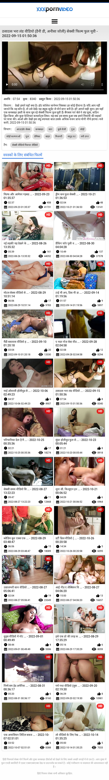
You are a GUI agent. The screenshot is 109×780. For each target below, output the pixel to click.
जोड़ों (82, 129)
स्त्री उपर (85, 136)
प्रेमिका (37, 136)
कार (50, 129)
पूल (27, 136)
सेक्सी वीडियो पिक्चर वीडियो (25, 145)
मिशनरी (58, 136)
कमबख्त (39, 129)
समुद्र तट (72, 136)
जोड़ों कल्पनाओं (13, 136)
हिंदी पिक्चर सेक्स (44, 773)
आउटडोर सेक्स (23, 129)
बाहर (48, 136)
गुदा (73, 129)
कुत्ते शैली (62, 129)
